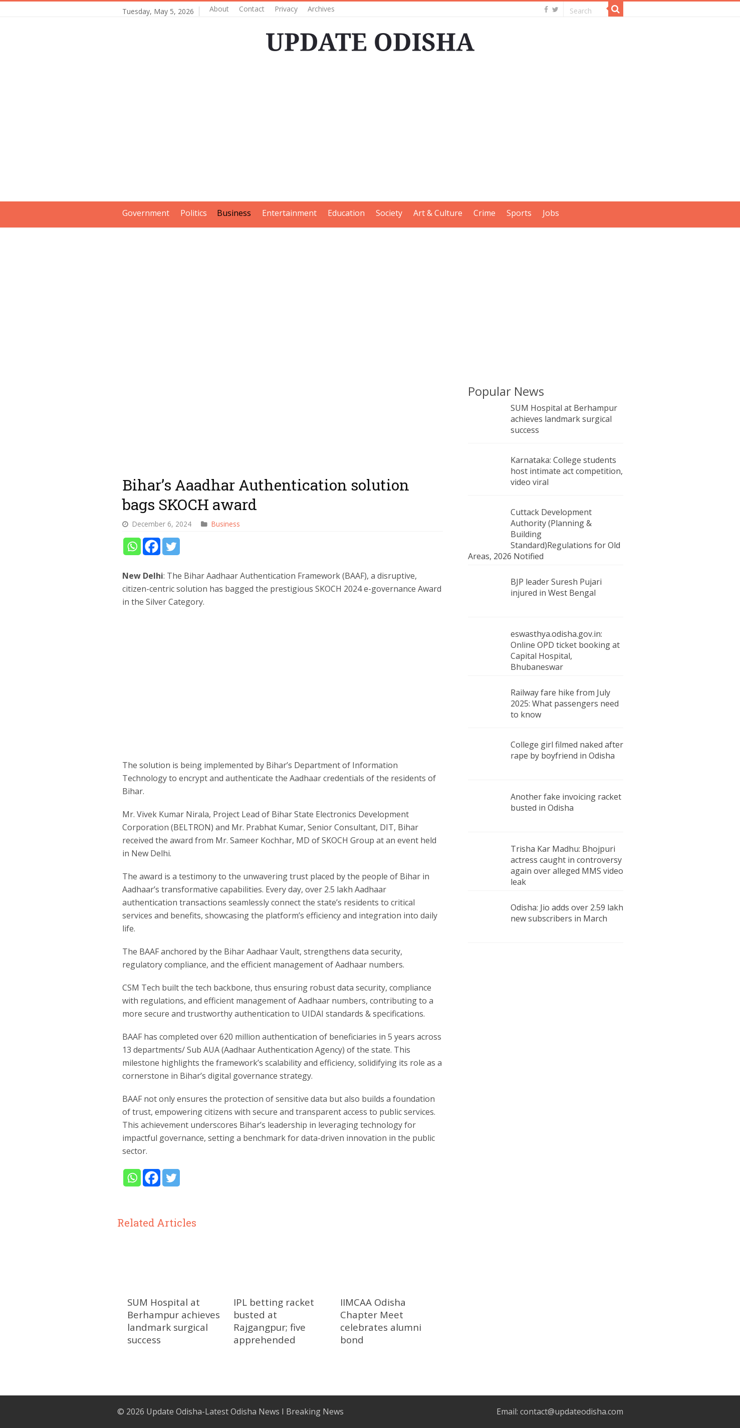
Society (389, 212)
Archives (321, 9)
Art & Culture (437, 212)
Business (234, 212)
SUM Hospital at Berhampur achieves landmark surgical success (173, 1321)
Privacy (286, 9)
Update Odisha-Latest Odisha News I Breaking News (245, 1411)
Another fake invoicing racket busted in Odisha (566, 802)
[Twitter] (171, 546)
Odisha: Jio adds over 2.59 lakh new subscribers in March (567, 913)
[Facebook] (151, 546)
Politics (193, 212)
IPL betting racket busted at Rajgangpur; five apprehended (273, 1321)
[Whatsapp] (132, 546)
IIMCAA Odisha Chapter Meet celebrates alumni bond (380, 1321)
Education (346, 212)
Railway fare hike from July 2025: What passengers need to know (565, 703)
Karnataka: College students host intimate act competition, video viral (567, 471)
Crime (484, 212)
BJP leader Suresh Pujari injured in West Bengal (556, 587)
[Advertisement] (370, 131)
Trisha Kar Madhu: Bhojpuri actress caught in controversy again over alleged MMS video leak (567, 865)
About (219, 9)
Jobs (551, 212)
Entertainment (289, 212)
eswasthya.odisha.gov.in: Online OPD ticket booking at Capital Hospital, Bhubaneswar (565, 650)
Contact (252, 9)
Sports (519, 212)
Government (145, 212)
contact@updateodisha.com (571, 1411)
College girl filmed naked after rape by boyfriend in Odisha (567, 750)
